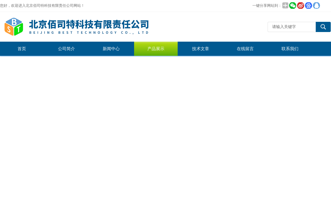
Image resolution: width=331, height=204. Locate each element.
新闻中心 (111, 48)
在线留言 (245, 48)
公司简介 (66, 48)
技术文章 (200, 48)
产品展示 (155, 48)
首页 (22, 48)
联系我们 (289, 48)
